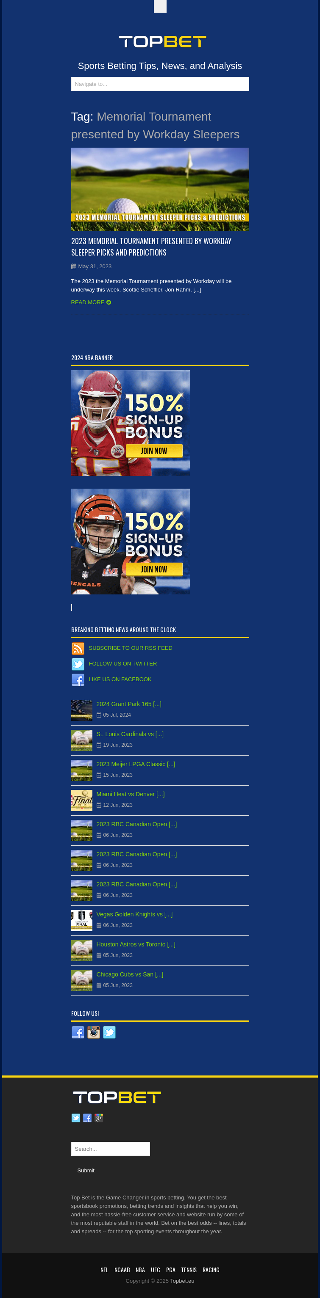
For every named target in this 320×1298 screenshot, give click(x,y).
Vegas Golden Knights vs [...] (135, 914)
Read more (88, 302)
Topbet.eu (182, 1281)
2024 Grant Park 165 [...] (129, 704)
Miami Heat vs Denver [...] (131, 794)
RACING (211, 1269)
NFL (104, 1269)
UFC (155, 1269)
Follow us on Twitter (123, 663)
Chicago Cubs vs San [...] (130, 974)
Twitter (76, 1118)
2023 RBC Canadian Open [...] (137, 824)
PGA (170, 1269)
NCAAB (122, 1269)
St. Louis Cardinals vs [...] (130, 734)
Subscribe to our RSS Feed (131, 648)
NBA (140, 1269)
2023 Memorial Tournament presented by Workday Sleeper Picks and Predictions (151, 246)
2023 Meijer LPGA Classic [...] (136, 764)
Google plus (98, 1118)
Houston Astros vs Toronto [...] (136, 944)
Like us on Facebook (120, 679)
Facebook (87, 1118)
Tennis (189, 1269)
